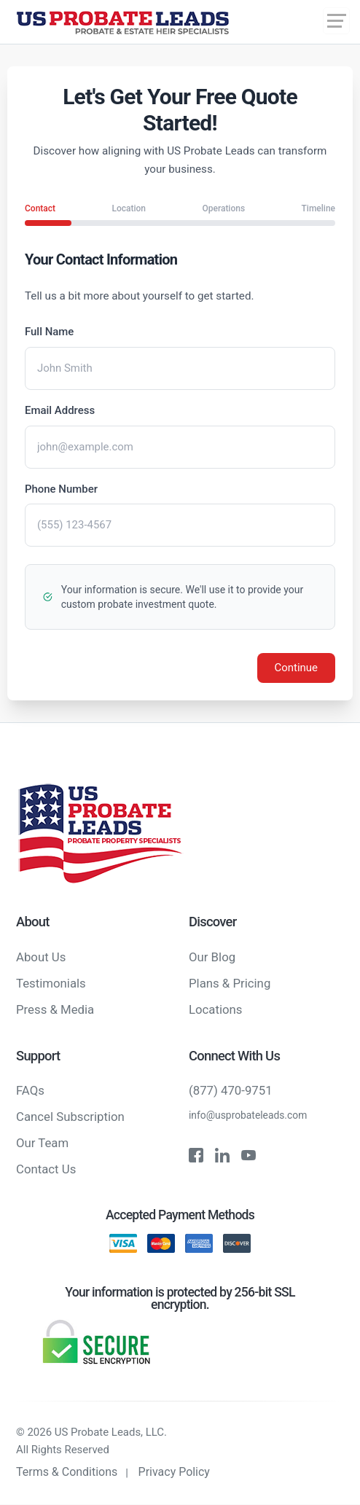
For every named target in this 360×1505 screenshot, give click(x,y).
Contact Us (46, 1169)
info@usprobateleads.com (248, 1116)
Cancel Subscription (70, 1117)
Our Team (42, 1143)
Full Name (49, 331)
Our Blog (212, 957)
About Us (41, 957)
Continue (296, 668)
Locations (216, 1009)
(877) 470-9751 (231, 1091)
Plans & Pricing (229, 983)
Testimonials (51, 983)
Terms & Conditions (67, 1472)
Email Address (60, 410)
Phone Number (61, 489)
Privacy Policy (174, 1472)
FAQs (30, 1091)
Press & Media (55, 1009)
